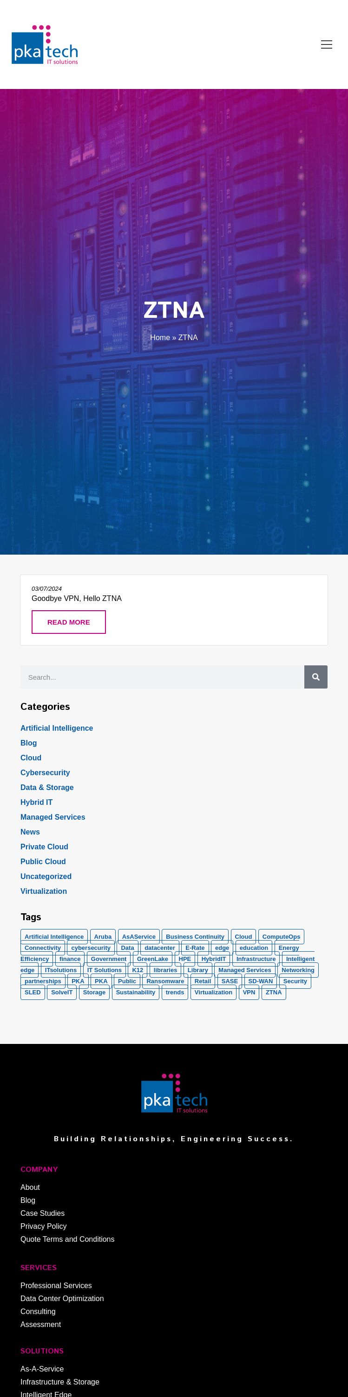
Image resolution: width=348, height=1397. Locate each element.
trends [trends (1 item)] (175, 992)
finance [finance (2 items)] (70, 958)
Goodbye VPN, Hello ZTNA (77, 598)
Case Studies (42, 1213)
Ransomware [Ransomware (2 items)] (165, 981)
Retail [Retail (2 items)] (203, 981)
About (30, 1187)
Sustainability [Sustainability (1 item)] (136, 992)
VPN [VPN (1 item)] (249, 992)
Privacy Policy (43, 1226)
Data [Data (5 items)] (127, 947)
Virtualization (43, 891)
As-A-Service (42, 1369)
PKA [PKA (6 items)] (101, 981)
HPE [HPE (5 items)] (185, 958)
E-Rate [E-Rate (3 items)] (194, 947)
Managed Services (52, 817)
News (30, 832)
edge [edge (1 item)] (222, 947)
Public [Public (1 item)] (127, 981)
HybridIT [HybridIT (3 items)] (214, 958)
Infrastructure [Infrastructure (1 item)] (256, 958)
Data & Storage (47, 787)
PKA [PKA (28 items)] (78, 981)
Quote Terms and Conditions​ (67, 1239)
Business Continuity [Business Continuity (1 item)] (195, 936)
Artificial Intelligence (56, 728)
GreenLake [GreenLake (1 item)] (152, 958)
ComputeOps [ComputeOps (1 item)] (282, 936)
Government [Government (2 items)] (109, 958)
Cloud (30, 758)
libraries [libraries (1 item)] (165, 970)
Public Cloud (43, 862)
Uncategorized (46, 876)
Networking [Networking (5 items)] (298, 970)
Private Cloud (44, 847)
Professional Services (56, 1286)
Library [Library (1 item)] (198, 970)
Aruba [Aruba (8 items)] (103, 936)
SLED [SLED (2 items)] (33, 992)
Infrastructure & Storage (59, 1382)
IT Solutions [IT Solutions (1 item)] (104, 970)
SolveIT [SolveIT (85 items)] (61, 992)
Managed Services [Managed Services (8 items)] (244, 970)
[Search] (316, 677)
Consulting (38, 1311)
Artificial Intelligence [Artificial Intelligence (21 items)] (54, 936)
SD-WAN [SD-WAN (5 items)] (261, 981)
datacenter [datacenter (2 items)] (159, 947)
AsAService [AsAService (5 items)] (139, 936)
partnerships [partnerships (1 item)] (43, 981)
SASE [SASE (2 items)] (230, 981)
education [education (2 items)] (254, 947)
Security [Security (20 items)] (295, 981)
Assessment (40, 1324)
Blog (28, 743)
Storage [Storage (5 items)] (94, 992)
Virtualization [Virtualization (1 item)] (213, 992)
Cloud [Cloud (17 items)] (243, 936)
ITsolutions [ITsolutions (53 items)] (61, 970)
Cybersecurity (45, 773)
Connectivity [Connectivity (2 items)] (43, 947)
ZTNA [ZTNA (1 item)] (274, 992)
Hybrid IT (36, 802)
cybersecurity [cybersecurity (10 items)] (91, 947)
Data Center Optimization (62, 1298)
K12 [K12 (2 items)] (137, 970)
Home (160, 337)
